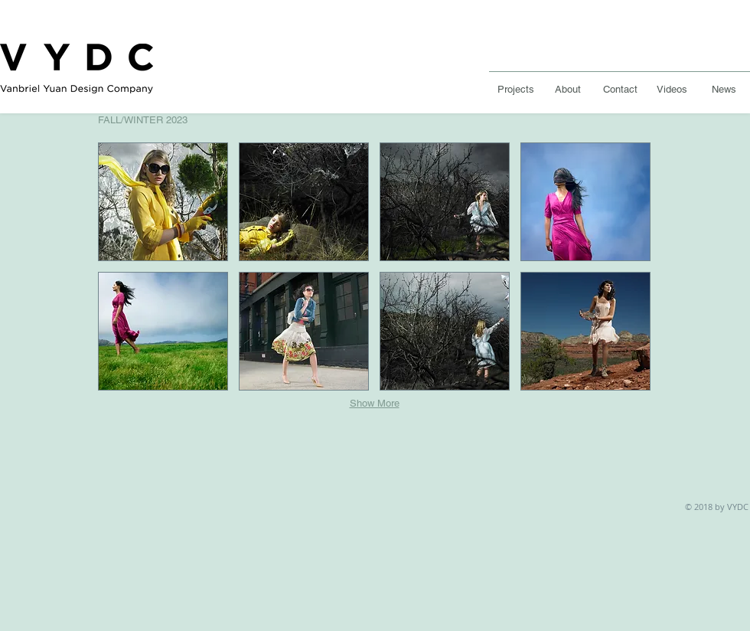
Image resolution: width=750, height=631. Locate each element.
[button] (163, 201)
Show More (374, 403)
